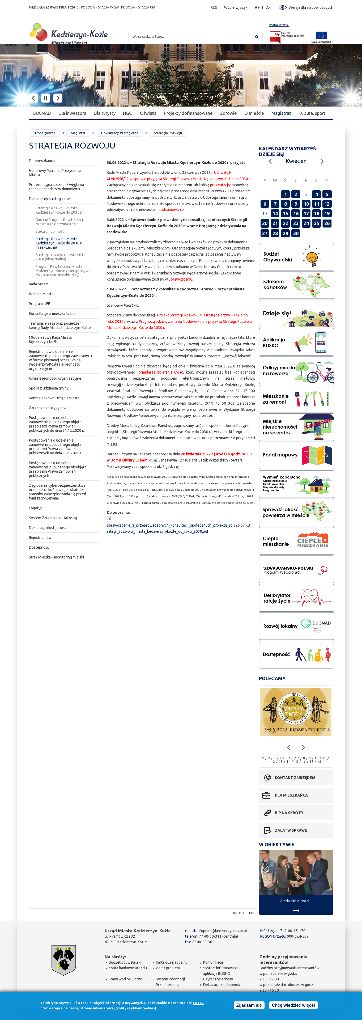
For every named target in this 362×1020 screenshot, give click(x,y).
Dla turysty (105, 113)
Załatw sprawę (291, 830)
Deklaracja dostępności (48, 528)
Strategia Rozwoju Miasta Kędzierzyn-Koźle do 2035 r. (59, 210)
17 (306, 213)
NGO (128, 113)
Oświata (148, 113)
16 (296, 213)
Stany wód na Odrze (125, 979)
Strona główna (44, 133)
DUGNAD (42, 113)
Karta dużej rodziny (172, 962)
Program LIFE (39, 304)
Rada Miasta (39, 284)
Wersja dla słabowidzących (311, 7)
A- (268, 7)
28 (275, 233)
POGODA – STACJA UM (138, 7)
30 (296, 233)
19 (327, 213)
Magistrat (281, 113)
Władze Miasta (41, 294)
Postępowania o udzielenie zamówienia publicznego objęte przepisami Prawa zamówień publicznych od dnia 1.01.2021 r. (55, 446)
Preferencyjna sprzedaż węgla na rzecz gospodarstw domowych (56, 187)
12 (327, 203)
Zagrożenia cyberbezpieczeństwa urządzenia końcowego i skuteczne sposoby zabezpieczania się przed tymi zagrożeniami (58, 491)
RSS (214, 7)
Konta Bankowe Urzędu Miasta (54, 398)
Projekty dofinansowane (188, 113)
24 (306, 223)
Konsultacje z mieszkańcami (52, 313)
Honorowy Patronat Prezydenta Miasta (55, 172)
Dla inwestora (72, 113)
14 (275, 213)
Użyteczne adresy (218, 979)
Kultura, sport (312, 113)
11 (316, 203)
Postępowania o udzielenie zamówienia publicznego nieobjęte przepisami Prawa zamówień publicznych (58, 469)
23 (296, 223)
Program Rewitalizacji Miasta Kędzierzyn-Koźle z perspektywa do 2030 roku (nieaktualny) (63, 270)
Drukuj (238, 913)
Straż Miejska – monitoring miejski (56, 557)
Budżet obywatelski (125, 962)
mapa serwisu (279, 25)
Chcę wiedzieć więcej (293, 1006)
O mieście (254, 113)
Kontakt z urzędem (295, 778)
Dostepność (39, 547)
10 (306, 203)
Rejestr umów (40, 537)
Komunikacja (213, 962)
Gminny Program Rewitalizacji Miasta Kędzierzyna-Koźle (60, 222)
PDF (252, 913)
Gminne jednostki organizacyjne (55, 378)
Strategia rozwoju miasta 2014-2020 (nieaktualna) (61, 257)
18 (316, 213)
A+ (257, 7)
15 (285, 213)
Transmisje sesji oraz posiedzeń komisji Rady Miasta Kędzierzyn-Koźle (60, 325)
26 (327, 223)
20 (264, 223)
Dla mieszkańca (42, 161)
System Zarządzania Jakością (53, 518)
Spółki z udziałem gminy (49, 388)
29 (285, 233)
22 (285, 223)
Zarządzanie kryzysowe (49, 408)
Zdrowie (228, 113)
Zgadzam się (249, 1006)
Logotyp (35, 508)
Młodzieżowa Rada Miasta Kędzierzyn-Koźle (50, 339)
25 (316, 223)
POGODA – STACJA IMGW (100, 7)
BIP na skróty (289, 813)
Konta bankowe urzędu (128, 968)
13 (281, 761)
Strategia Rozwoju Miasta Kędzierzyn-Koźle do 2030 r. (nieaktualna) (59, 243)
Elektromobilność (50, 231)
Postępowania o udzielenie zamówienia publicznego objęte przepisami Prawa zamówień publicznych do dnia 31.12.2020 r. (56, 424)
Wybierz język (236, 7)
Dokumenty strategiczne (119, 133)
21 (275, 223)
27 (264, 233)
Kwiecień (296, 161)
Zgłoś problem (168, 968)
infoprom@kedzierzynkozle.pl (222, 931)
